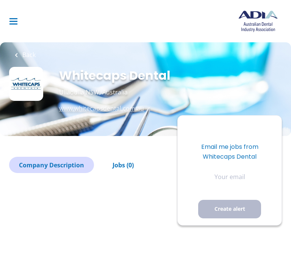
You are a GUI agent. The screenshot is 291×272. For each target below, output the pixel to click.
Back (28, 55)
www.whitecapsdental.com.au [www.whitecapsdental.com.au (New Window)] (101, 108)
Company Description (51, 165)
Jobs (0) (123, 165)
